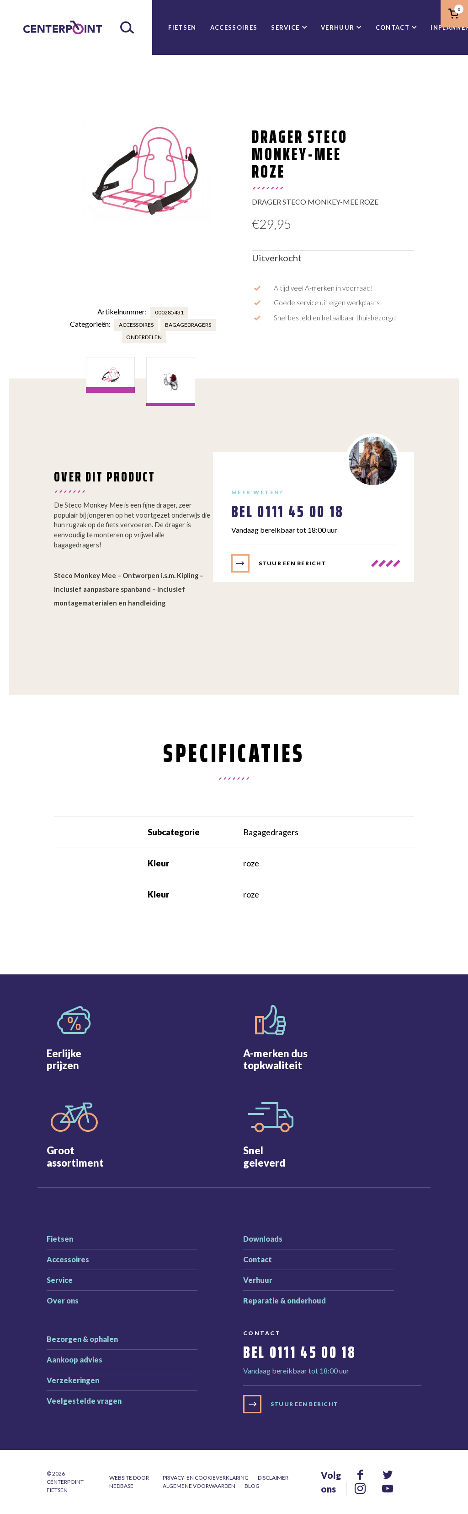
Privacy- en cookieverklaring (206, 1477)
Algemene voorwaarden (199, 1485)
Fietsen (182, 27)
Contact (393, 27)
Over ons (63, 1300)
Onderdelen (144, 337)
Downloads (262, 1238)
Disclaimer (273, 1477)
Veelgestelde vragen (84, 1400)
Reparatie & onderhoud (284, 1300)
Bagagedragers (188, 324)
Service (285, 27)
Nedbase (121, 1485)
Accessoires (234, 27)
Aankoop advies (74, 1359)
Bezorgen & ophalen (82, 1339)
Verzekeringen (73, 1380)
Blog (252, 1485)
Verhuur (337, 27)
